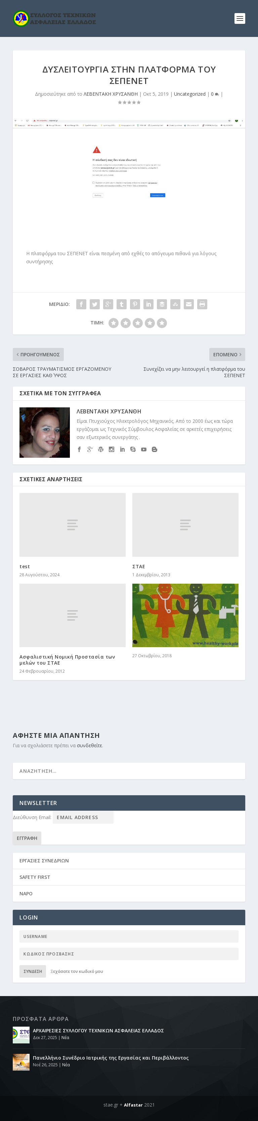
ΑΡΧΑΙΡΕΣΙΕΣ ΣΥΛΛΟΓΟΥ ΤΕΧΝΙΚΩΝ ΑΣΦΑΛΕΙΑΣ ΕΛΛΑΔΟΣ (98, 1030)
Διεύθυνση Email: (33, 817)
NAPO (26, 893)
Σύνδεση (33, 971)
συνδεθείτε (89, 745)
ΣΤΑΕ (138, 566)
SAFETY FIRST (34, 877)
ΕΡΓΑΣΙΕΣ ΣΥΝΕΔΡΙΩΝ (44, 860)
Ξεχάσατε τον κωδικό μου (76, 971)
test (24, 566)
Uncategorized (190, 94)
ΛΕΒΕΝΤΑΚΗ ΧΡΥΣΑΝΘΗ (111, 94)
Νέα (65, 1037)
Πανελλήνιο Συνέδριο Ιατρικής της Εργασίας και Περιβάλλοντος (111, 1058)
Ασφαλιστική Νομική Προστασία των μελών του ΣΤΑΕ (67, 660)
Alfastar (133, 1105)
